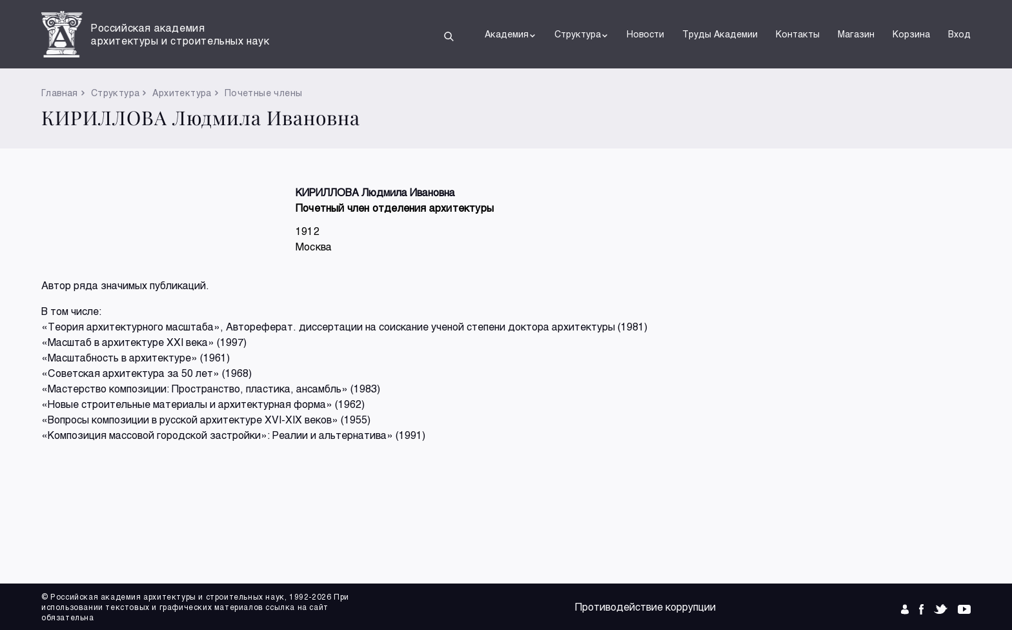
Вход (959, 33)
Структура (581, 34)
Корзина (911, 33)
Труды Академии (720, 33)
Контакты (798, 33)
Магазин (856, 33)
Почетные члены (264, 92)
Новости (645, 33)
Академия (510, 34)
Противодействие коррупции (645, 606)
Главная (59, 92)
